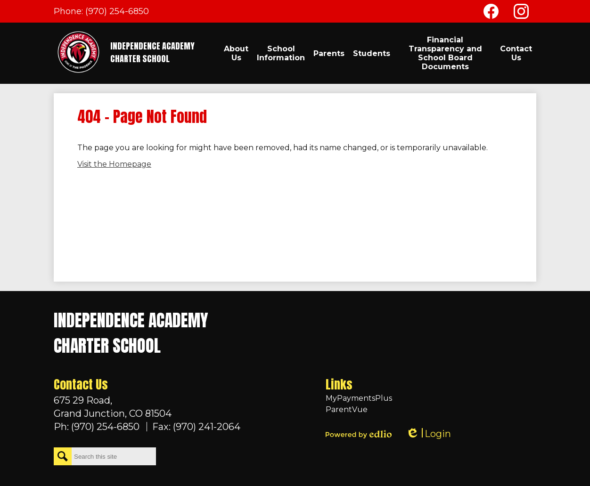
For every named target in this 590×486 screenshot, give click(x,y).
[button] (236, 53)
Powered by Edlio (359, 434)
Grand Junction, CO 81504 (147, 406)
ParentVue (347, 409)
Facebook (491, 13)
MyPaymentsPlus (359, 398)
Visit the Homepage (114, 164)
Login (428, 434)
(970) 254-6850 (117, 11)
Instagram (521, 13)
